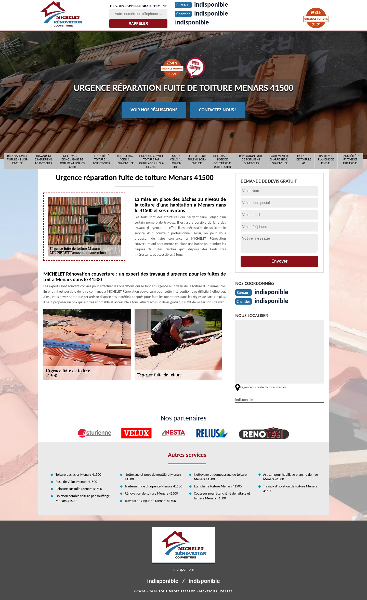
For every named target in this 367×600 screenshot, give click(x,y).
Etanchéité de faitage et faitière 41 (350, 159)
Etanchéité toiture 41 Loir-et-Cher (101, 159)
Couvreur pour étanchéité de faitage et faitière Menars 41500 (222, 495)
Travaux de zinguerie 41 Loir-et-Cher (44, 159)
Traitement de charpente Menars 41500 (153, 486)
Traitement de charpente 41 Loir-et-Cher (279, 159)
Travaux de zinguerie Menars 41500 (150, 501)
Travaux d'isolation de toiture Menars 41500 (290, 488)
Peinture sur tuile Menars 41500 (79, 489)
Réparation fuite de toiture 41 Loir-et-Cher (251, 159)
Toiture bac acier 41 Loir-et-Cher (125, 159)
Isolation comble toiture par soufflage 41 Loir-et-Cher (151, 161)
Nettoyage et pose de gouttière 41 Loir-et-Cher (222, 161)
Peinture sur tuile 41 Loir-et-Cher (197, 159)
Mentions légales (216, 591)
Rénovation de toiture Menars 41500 (151, 493)
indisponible (192, 22)
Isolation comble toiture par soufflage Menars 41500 (83, 498)
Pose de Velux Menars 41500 (76, 482)
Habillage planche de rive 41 (326, 159)
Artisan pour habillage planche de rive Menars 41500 (290, 476)
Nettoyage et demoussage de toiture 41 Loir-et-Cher (72, 161)
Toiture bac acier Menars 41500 (78, 474)
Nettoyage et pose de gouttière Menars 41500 (153, 476)
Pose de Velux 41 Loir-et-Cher (176, 161)
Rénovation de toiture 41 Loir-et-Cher (18, 159)
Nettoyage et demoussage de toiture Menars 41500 (220, 476)
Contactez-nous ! (218, 110)
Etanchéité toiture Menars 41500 (218, 486)
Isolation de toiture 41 (303, 159)
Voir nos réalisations (153, 110)
